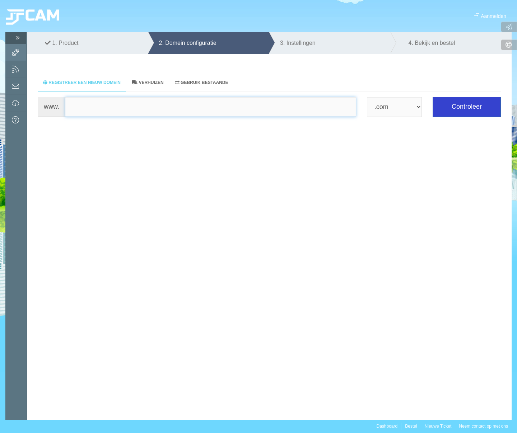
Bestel (411, 426)
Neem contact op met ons (483, 426)
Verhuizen (148, 82)
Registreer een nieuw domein (82, 82)
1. (61, 43)
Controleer (467, 106)
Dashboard (386, 426)
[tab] (82, 83)
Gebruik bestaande (201, 82)
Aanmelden (490, 16)
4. (432, 43)
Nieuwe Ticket (438, 426)
